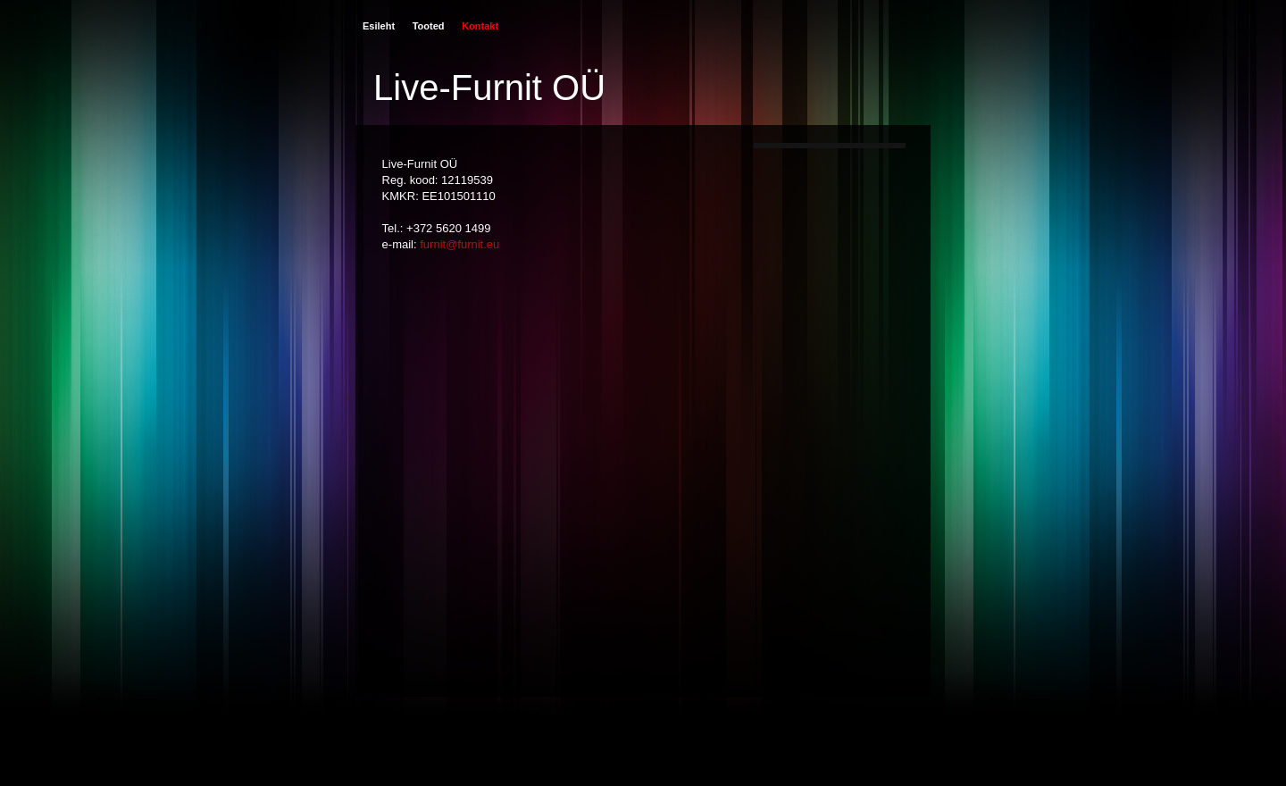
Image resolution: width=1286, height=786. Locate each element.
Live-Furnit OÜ (489, 87)
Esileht (379, 26)
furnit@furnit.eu (459, 244)
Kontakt (480, 26)
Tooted (429, 26)
